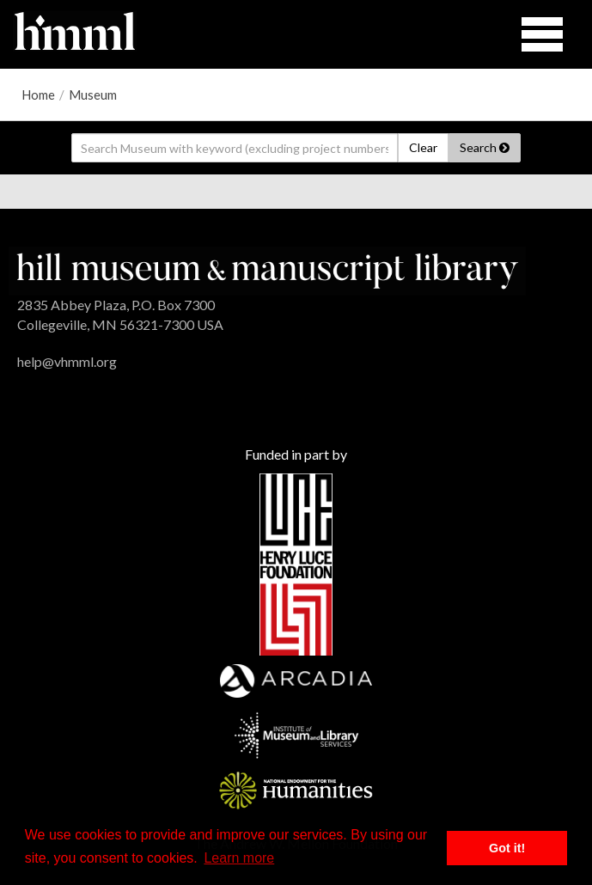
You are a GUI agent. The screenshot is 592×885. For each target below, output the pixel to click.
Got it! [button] (507, 848)
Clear (423, 147)
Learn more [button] (239, 858)
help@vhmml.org (67, 361)
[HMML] (267, 269)
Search (485, 147)
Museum (93, 94)
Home (38, 94)
